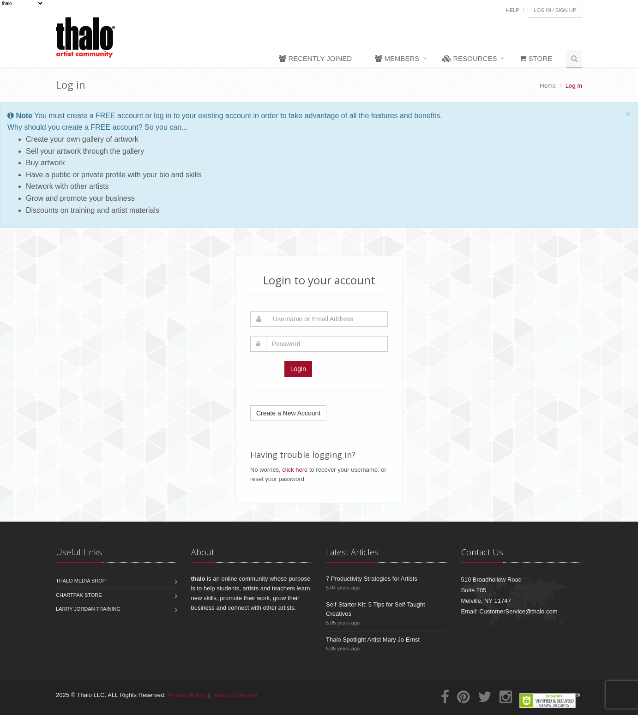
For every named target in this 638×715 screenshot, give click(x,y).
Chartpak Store (79, 595)
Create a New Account (288, 413)
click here (294, 469)
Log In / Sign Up (555, 10)
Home (548, 85)
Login (298, 369)
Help (512, 10)
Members (397, 58)
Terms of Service (234, 694)
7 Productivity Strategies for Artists (371, 578)
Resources (469, 58)
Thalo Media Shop (81, 580)
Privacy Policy (187, 694)
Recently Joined (315, 58)
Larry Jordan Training (88, 609)
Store (536, 58)
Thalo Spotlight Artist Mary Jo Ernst (373, 639)
